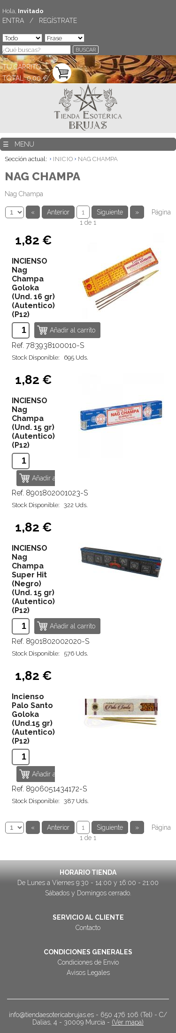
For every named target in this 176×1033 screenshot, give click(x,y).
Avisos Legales (88, 972)
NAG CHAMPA (98, 158)
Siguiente (110, 212)
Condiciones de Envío (88, 962)
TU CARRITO (21, 67)
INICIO (63, 158)
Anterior (58, 212)
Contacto (88, 927)
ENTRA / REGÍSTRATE (39, 20)
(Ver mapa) (128, 1022)
